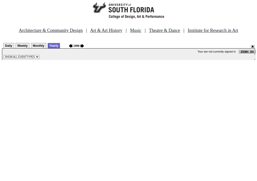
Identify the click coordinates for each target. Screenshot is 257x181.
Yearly (53, 46)
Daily (8, 46)
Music (135, 30)
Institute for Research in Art (213, 30)
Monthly (38, 46)
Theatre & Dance (164, 30)
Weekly (22, 46)
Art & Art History (106, 30)
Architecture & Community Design (51, 30)
